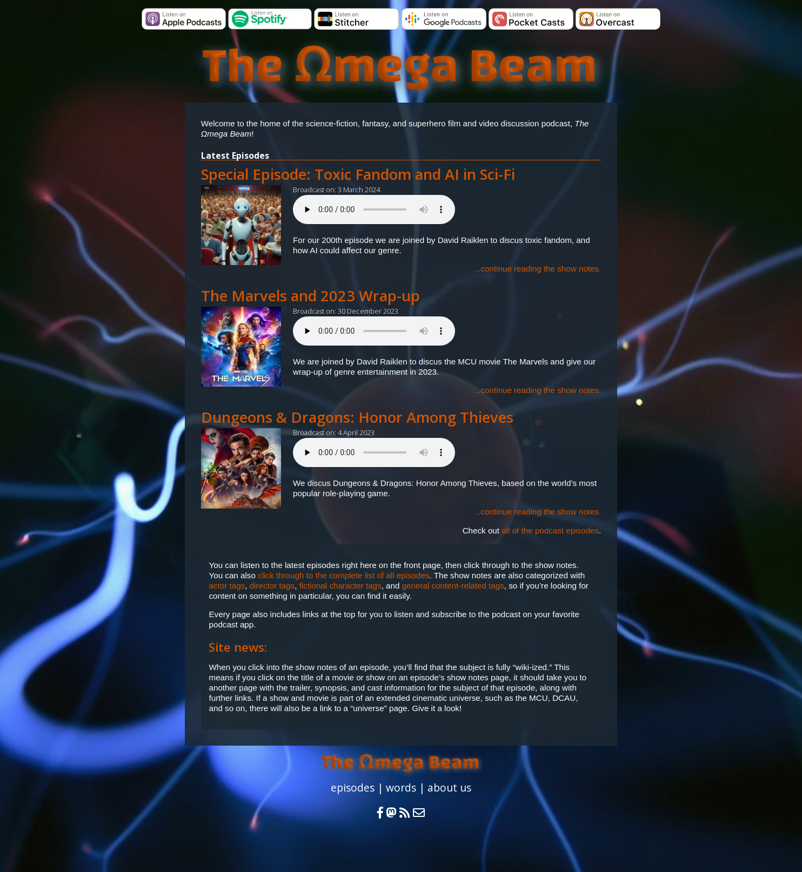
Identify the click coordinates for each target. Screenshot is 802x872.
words (401, 787)
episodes (353, 787)
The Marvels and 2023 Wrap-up (310, 296)
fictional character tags (340, 585)
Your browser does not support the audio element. (374, 209)
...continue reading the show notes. (538, 268)
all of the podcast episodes (550, 530)
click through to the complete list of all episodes (343, 575)
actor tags (227, 585)
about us (449, 787)
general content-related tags (453, 585)
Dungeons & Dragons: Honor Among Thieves (357, 417)
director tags (272, 585)
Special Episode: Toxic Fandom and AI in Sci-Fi (358, 174)
